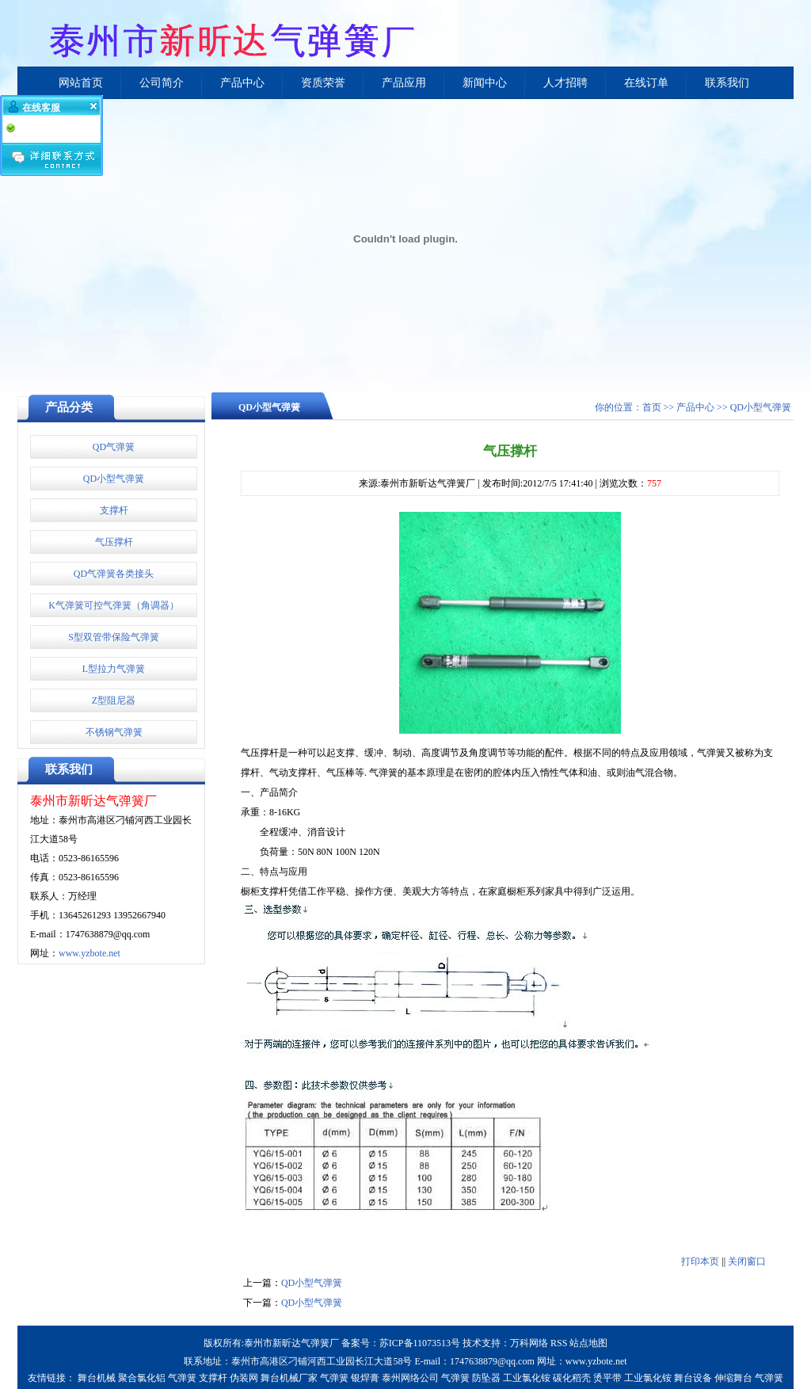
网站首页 (81, 83)
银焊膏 (365, 1377)
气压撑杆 (114, 542)
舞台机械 (97, 1377)
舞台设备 (693, 1377)
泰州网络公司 (410, 1377)
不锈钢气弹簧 (114, 732)
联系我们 (727, 83)
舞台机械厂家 (289, 1377)
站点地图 (588, 1343)
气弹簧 (182, 1377)
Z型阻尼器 (113, 700)
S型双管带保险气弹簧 (113, 637)
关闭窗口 (747, 1261)
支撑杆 (114, 510)
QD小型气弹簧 (113, 478)
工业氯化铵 (526, 1377)
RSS (558, 1343)
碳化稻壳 (572, 1377)
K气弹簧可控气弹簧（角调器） (113, 605)
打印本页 (700, 1261)
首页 (651, 407)
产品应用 (404, 83)
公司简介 (161, 83)
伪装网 (244, 1377)
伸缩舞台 (733, 1377)
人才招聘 (565, 83)
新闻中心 (485, 83)
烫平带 (607, 1377)
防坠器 (486, 1377)
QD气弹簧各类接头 (114, 573)
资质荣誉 (323, 83)
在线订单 (646, 83)
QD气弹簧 (114, 446)
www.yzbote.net (89, 953)
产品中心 (242, 83)
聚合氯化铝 (142, 1377)
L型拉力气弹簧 (113, 668)
